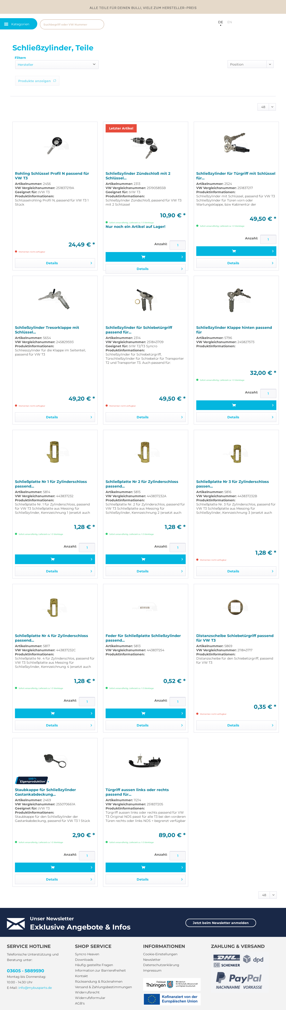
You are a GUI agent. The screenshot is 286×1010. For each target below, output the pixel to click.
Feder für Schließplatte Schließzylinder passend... (143, 638)
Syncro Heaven (87, 954)
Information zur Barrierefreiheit (100, 970)
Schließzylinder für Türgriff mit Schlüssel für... (235, 175)
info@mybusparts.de (35, 988)
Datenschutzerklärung (161, 965)
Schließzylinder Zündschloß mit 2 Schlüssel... (138, 175)
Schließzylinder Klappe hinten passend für (234, 329)
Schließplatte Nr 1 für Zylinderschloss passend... (51, 483)
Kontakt (81, 976)
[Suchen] (98, 24)
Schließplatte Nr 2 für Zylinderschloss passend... (142, 483)
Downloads (84, 960)
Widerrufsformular (90, 998)
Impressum (152, 970)
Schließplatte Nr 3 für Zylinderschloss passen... (232, 483)
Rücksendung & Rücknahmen (98, 981)
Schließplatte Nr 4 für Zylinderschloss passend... (51, 638)
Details (69, 262)
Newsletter (152, 960)
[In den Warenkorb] (146, 257)
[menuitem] (94, 23)
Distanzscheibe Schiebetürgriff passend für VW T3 (235, 638)
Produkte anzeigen (37, 81)
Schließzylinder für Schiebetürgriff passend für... (139, 329)
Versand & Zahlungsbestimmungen (103, 987)
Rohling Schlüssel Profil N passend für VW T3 (52, 175)
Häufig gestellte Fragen (94, 965)
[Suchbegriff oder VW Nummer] (72, 24)
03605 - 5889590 (25, 970)
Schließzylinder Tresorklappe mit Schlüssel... (47, 329)
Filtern (20, 58)
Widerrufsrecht (87, 992)
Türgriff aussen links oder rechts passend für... (137, 792)
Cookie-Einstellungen (160, 954)
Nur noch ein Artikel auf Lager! (135, 226)
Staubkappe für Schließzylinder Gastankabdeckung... (45, 792)
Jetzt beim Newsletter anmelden (221, 923)
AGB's (80, 1003)
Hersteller (25, 65)
